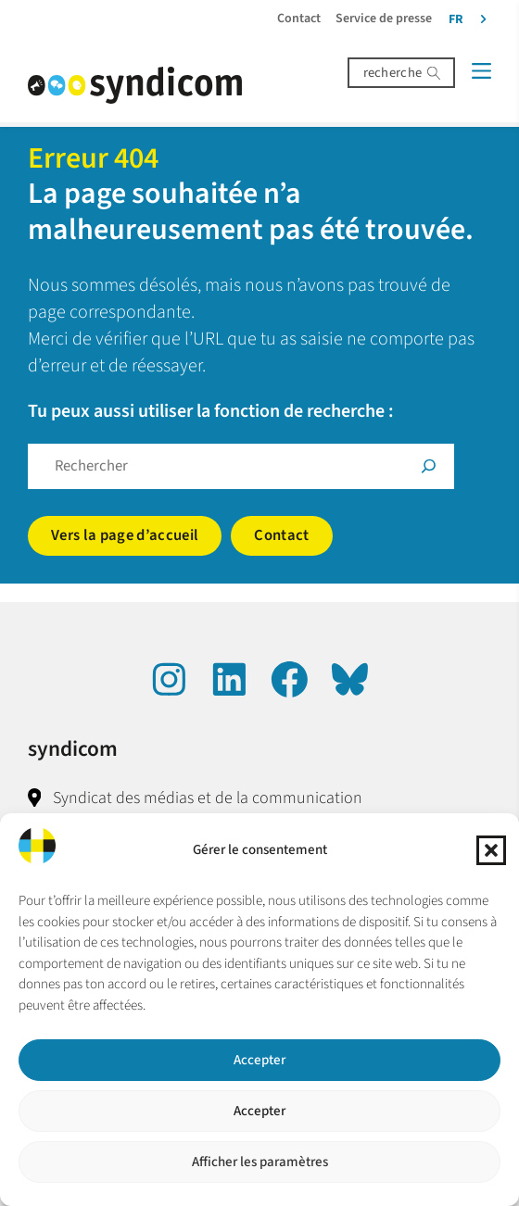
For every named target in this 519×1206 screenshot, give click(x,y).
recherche (393, 72)
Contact (281, 535)
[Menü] (481, 71)
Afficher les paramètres (260, 1162)
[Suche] (428, 466)
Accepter (259, 1060)
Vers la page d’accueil (124, 535)
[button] (491, 850)
